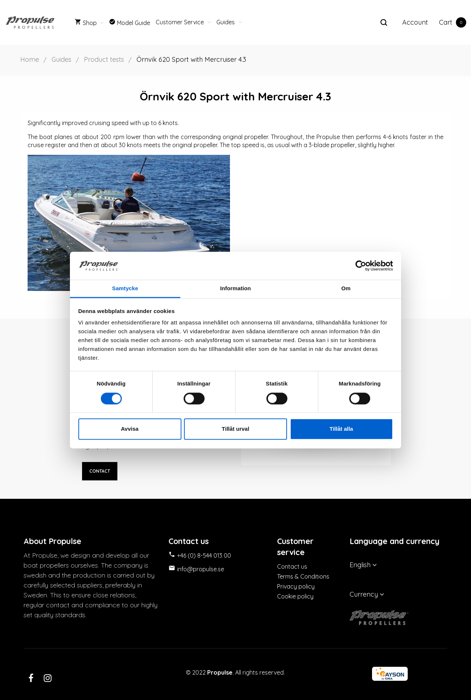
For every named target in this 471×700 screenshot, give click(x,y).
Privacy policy (296, 586)
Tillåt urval (235, 429)
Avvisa (130, 429)
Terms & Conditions (303, 576)
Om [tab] (345, 288)
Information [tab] (235, 288)
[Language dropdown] (398, 565)
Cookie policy (295, 596)
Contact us (292, 566)
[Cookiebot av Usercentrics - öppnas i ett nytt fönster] (361, 265)
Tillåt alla (341, 429)
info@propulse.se (200, 569)
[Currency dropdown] (398, 594)
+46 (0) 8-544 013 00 (204, 555)
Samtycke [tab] (125, 288)
